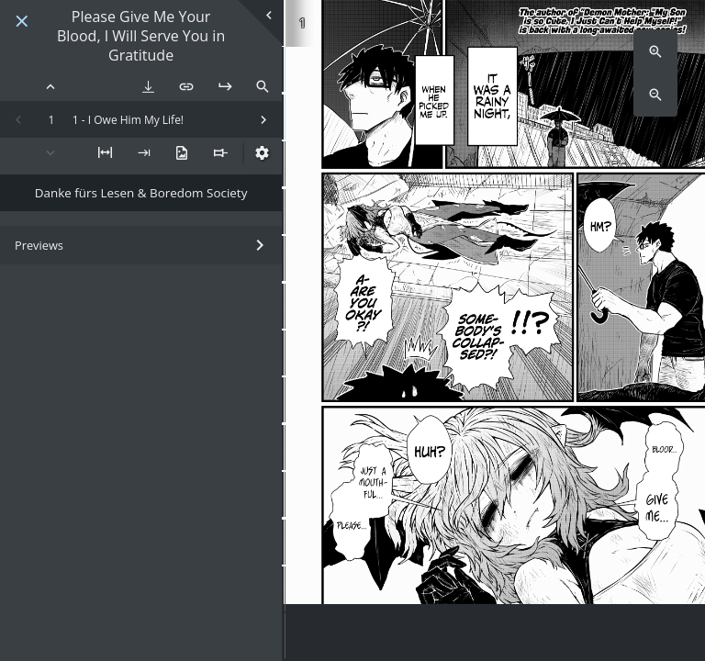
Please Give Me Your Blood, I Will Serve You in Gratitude (141, 35)
